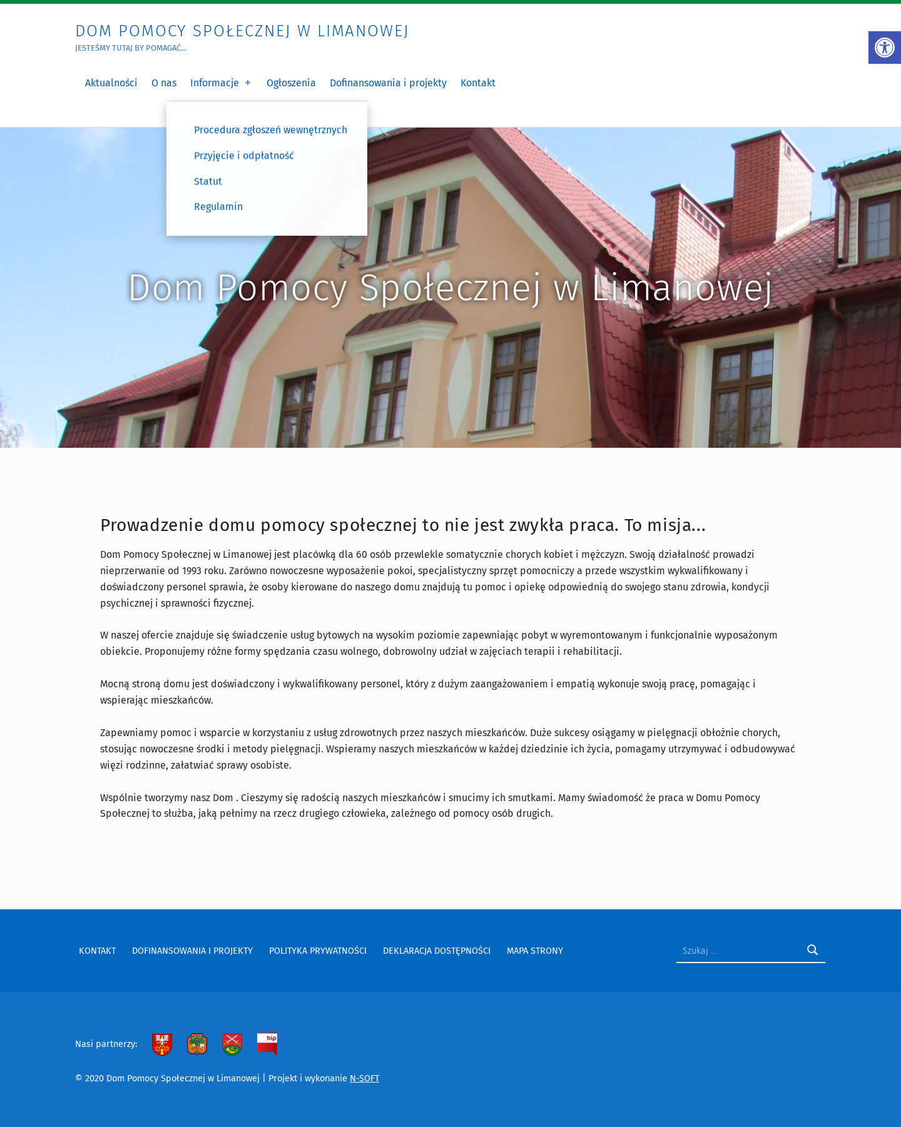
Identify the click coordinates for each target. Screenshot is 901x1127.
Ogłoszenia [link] (291, 83)
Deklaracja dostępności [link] (437, 950)
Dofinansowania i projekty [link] (388, 83)
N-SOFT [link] (364, 1078)
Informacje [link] (221, 83)
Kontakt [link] (478, 83)
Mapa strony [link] (535, 950)
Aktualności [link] (111, 83)
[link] (884, 47)
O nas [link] (163, 83)
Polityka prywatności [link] (318, 950)
